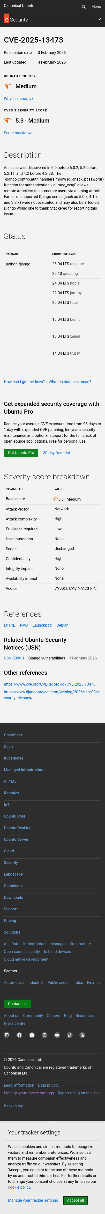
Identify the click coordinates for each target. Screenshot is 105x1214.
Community (33, 1015)
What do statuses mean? (70, 382)
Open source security (22, 951)
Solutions (12, 932)
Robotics (11, 793)
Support (11, 909)
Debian (62, 625)
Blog (68, 1015)
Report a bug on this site (79, 1093)
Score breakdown (19, 133)
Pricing (10, 920)
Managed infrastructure (24, 770)
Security (11, 862)
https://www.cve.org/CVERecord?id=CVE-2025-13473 (49, 684)
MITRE (9, 625)
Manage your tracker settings (29, 1093)
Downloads (13, 897)
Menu (96, 6)
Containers (13, 886)
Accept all (75, 1200)
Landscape (13, 874)
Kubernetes (14, 758)
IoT (6, 804)
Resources (85, 1015)
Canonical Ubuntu (19, 5)
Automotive (14, 982)
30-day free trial (56, 452)
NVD (24, 625)
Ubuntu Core (14, 816)
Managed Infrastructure (70, 944)
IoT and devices (57, 951)
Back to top (13, 1106)
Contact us (17, 1004)
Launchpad (42, 625)
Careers (53, 1015)
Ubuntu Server (16, 839)
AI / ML (10, 781)
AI (6, 944)
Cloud (9, 851)
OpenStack (13, 735)
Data (15, 944)
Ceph (8, 746)
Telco (78, 982)
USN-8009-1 (14, 658)
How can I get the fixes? (24, 382)
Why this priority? (18, 98)
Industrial (36, 982)
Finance (94, 982)
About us (11, 1015)
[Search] (84, 7)
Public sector (58, 982)
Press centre (14, 1023)
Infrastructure (34, 944)
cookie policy (19, 1187)
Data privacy (48, 1085)
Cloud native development (26, 959)
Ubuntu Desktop (17, 828)
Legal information (19, 1085)
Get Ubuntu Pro (21, 452)
